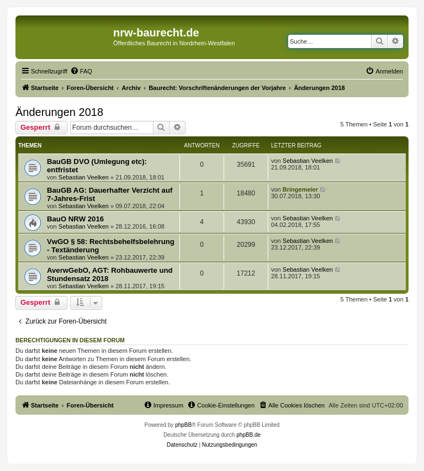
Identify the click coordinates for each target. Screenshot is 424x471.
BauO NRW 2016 (75, 219)
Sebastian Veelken (84, 177)
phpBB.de (248, 435)
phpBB (183, 425)
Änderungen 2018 (59, 112)
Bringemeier (300, 189)
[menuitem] (81, 71)
